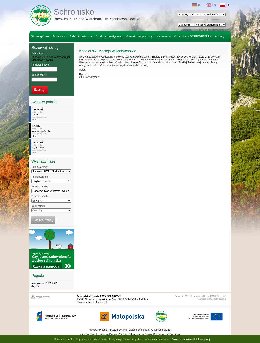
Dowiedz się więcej (183, 339)
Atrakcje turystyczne (108, 36)
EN (211, 5)
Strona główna (40, 36)
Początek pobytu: (40, 64)
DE (197, 5)
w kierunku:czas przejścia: (52, 114)
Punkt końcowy (39, 186)
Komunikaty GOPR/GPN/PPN (193, 36)
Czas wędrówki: (40, 196)
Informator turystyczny (139, 36)
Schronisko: (37, 53)
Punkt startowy (39, 167)
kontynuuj (204, 339)
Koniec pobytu (39, 75)
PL (225, 5)
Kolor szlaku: (38, 206)
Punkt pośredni (39, 176)
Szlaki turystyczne (81, 36)
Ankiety (219, 36)
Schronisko (97, 15)
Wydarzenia (163, 36)
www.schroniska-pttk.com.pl (92, 302)
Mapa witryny (43, 297)
